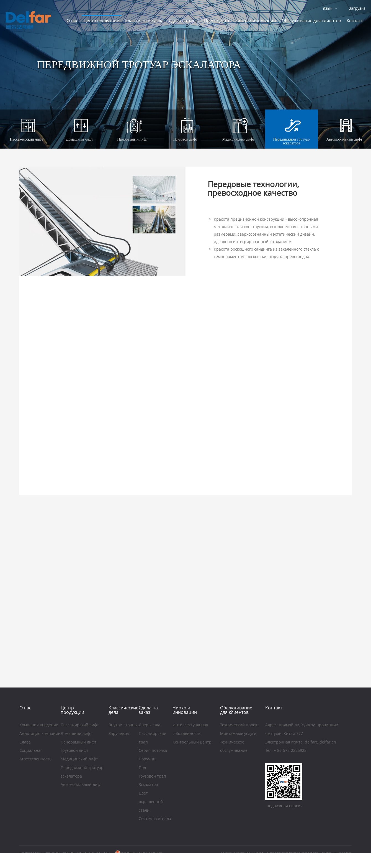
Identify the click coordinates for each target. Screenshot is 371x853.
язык (327, 8)
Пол (142, 768)
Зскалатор (148, 785)
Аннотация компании (40, 734)
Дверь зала (149, 725)
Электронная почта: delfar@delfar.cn (300, 742)
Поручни (147, 759)
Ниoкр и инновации (255, 20)
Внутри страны (123, 725)
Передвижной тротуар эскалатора (82, 772)
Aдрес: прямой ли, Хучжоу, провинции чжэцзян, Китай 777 (301, 729)
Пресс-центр (216, 20)
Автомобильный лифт (81, 785)
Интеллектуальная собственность (190, 729)
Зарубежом (119, 734)
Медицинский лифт (79, 759)
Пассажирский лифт (80, 725)
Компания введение (38, 725)
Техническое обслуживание (234, 746)
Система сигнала (155, 819)
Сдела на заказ (184, 20)
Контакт (355, 20)
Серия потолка (153, 751)
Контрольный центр (192, 742)
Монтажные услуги (238, 734)
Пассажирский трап (152, 738)
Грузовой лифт (74, 751)
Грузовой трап (153, 776)
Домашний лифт (76, 734)
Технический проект (239, 725)
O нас (72, 20)
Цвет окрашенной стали (151, 802)
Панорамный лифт (78, 742)
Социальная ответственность (35, 755)
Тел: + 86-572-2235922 (285, 751)
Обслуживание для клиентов (311, 20)
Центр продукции (102, 20)
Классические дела (144, 20)
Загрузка (357, 8)
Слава (25, 742)
